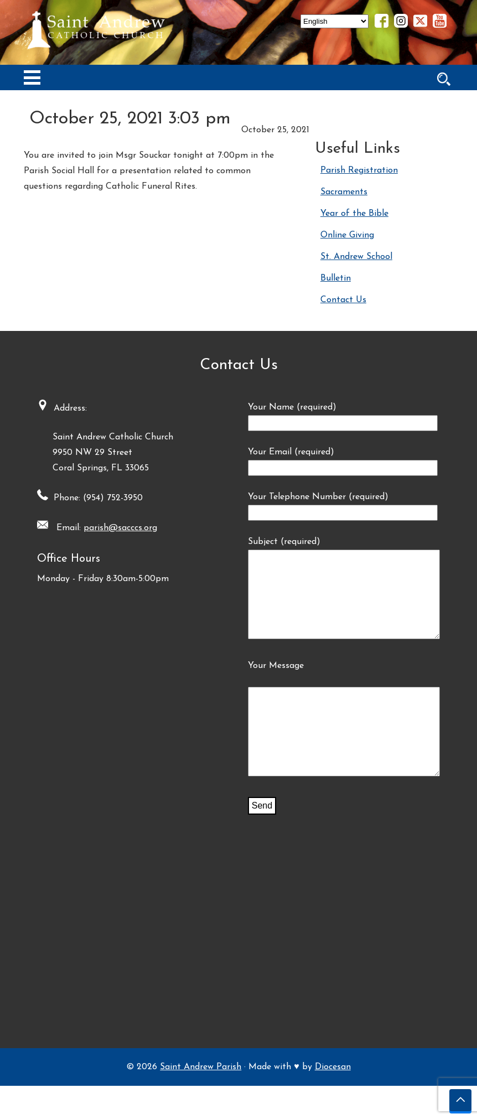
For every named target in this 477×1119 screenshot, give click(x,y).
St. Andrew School (356, 256)
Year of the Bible (354, 213)
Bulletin (335, 278)
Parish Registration (359, 170)
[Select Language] (334, 21)
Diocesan (333, 1100)
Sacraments (343, 192)
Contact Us (343, 300)
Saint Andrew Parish (200, 1100)
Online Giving (347, 235)
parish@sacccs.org (115, 528)
